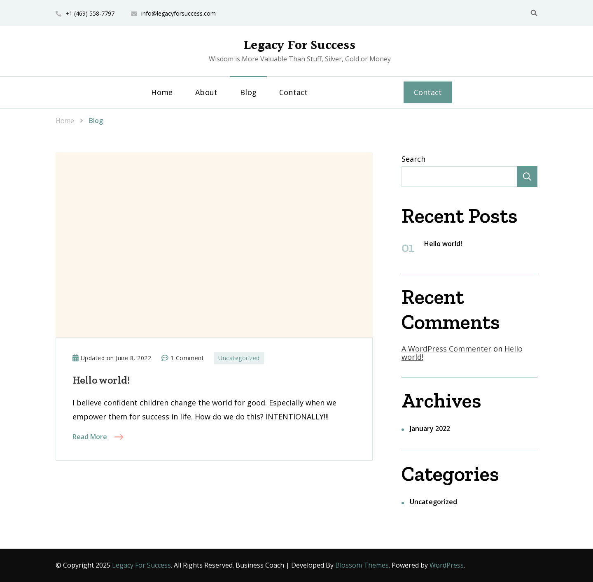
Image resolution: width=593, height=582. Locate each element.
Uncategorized (239, 358)
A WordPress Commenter (446, 349)
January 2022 (430, 428)
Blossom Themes (362, 565)
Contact (293, 92)
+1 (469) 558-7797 (89, 13)
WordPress (447, 565)
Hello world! (101, 380)
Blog (248, 92)
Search (413, 159)
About (206, 92)
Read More (89, 436)
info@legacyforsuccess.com (178, 13)
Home (162, 92)
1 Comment (187, 358)
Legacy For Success (299, 46)
